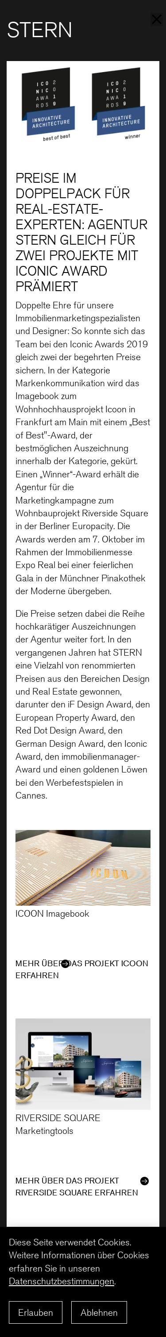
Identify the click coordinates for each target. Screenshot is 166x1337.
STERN (43, 30)
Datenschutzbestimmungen (65, 1281)
